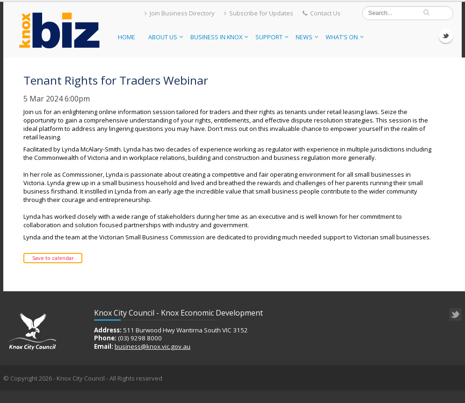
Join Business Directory (180, 13)
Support (271, 37)
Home (126, 37)
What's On (344, 37)
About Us (165, 37)
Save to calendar (53, 257)
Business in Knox (219, 37)
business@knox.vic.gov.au (152, 346)
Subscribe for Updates (258, 13)
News (307, 37)
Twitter (446, 36)
